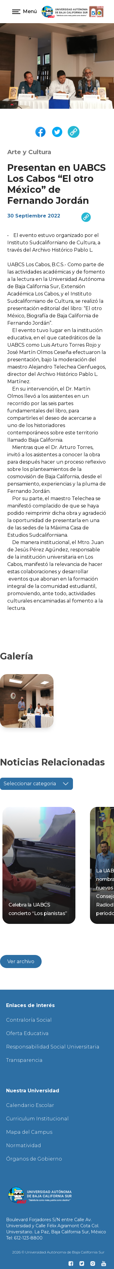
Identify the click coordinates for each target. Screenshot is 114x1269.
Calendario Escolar (30, 1105)
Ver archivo (20, 961)
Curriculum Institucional (37, 1119)
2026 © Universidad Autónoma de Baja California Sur (58, 1252)
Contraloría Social (29, 1020)
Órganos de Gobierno (34, 1159)
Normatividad (23, 1145)
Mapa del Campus (29, 1132)
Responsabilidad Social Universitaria (52, 1047)
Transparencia (24, 1060)
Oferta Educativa (27, 1033)
